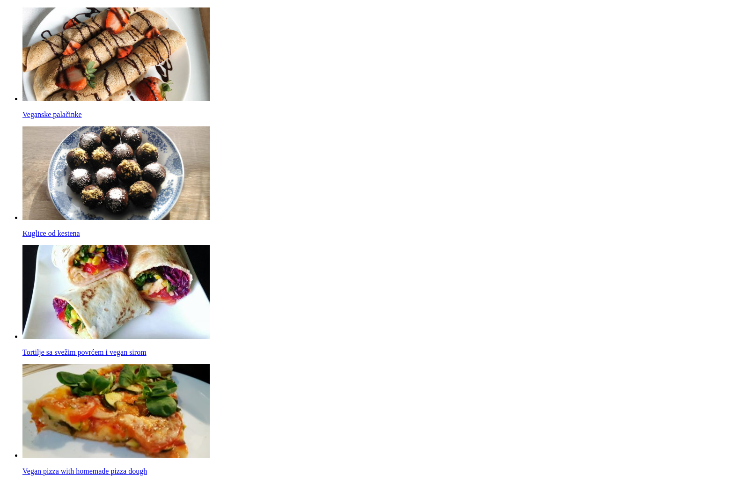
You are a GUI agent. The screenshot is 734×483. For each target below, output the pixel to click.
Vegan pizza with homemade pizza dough (84, 471)
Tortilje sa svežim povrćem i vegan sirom (84, 352)
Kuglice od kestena (51, 233)
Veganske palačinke (52, 114)
